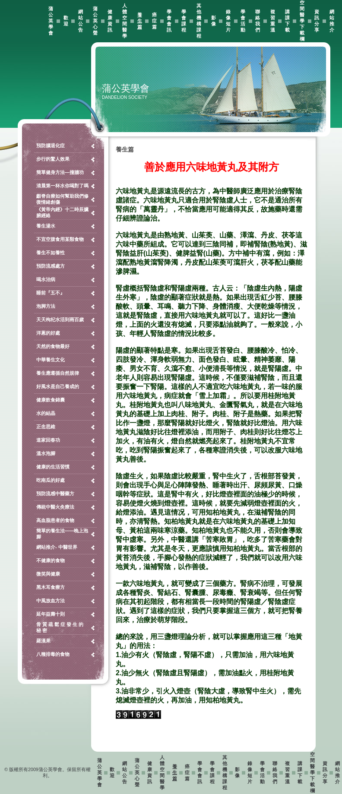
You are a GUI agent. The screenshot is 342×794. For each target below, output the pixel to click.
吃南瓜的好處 (50, 480)
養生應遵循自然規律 (57, 373)
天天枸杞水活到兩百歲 (60, 319)
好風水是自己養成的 (57, 386)
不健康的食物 (50, 560)
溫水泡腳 (45, 453)
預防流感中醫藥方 (55, 493)
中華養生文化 (50, 359)
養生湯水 (45, 225)
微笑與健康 (48, 573)
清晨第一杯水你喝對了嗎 (62, 185)
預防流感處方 (50, 266)
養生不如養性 (50, 252)
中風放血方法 (50, 600)
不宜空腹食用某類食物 (60, 239)
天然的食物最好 (53, 346)
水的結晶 (45, 413)
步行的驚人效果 (53, 158)
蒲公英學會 (50, 20)
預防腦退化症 (50, 145)
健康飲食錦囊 (50, 399)
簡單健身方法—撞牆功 (60, 172)
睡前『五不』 (50, 292)
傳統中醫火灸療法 (55, 506)
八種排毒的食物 (53, 654)
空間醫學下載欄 (302, 20)
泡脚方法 (45, 306)
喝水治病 (45, 279)
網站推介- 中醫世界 (56, 547)
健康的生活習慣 (53, 466)
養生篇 (139, 20)
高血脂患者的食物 (55, 520)
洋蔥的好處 (48, 332)
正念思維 (45, 426)
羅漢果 (43, 640)
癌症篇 (154, 20)
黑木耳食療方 (50, 587)
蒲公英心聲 (95, 20)
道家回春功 (48, 440)
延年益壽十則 (50, 614)
